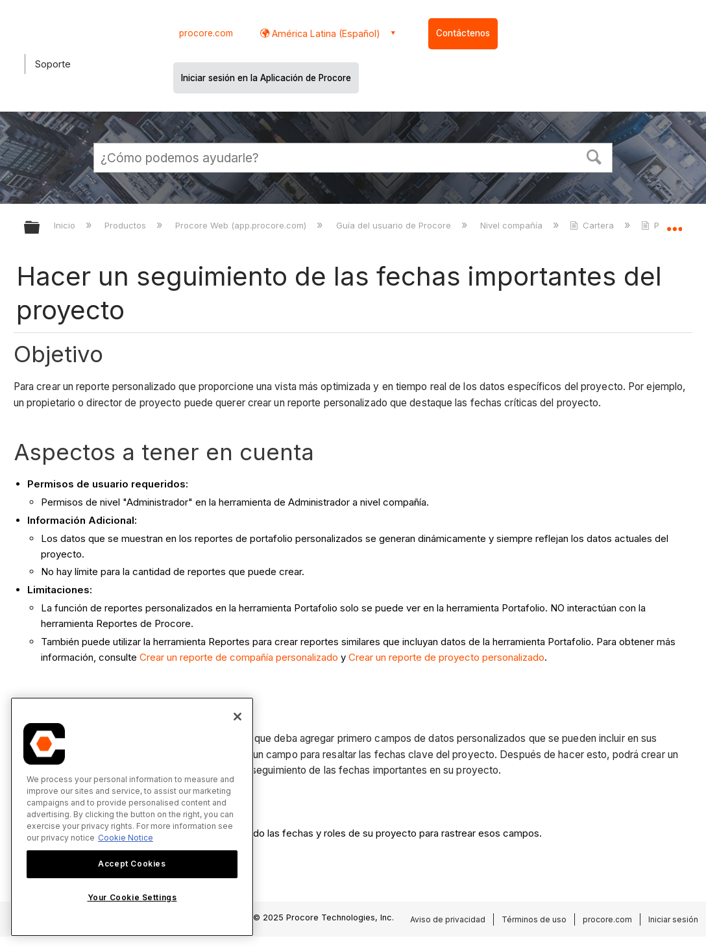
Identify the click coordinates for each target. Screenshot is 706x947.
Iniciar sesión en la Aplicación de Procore (266, 78)
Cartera (593, 225)
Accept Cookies (131, 863)
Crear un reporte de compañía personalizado (239, 657)
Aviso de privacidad (447, 919)
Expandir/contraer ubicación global (674, 223)
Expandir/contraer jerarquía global (40, 228)
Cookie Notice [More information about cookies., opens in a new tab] (125, 837)
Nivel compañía (512, 225)
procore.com (206, 33)
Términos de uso (534, 919)
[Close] (237, 716)
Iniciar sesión (673, 919)
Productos (126, 225)
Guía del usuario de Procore (395, 225)
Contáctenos (463, 33)
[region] (132, 817)
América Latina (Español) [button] (324, 33)
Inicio (66, 225)
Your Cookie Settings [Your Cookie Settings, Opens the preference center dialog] (132, 897)
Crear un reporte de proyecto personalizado (446, 657)
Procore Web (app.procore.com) (242, 225)
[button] (594, 156)
